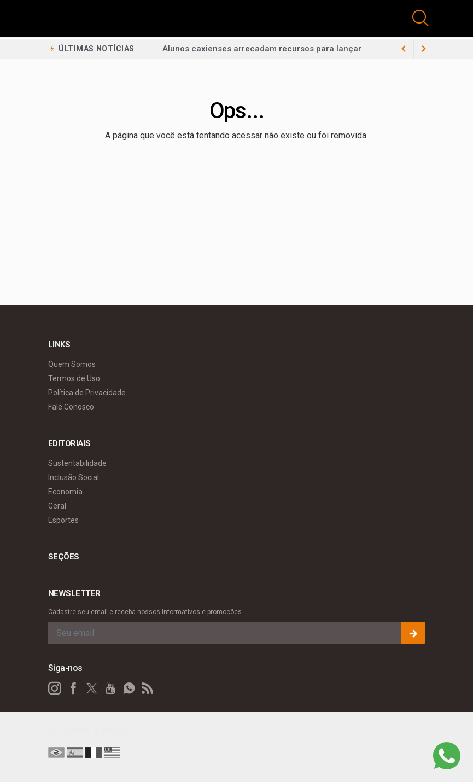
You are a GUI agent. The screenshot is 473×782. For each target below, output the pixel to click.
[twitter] (91, 688)
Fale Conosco (71, 406)
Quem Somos (72, 364)
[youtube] (110, 688)
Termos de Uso (74, 378)
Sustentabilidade (77, 463)
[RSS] (147, 688)
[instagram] (54, 688)
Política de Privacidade (87, 392)
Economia (65, 491)
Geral (57, 505)
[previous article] (424, 49)
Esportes (63, 520)
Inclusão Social (73, 477)
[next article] (404, 49)
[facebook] (73, 688)
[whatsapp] (129, 688)
